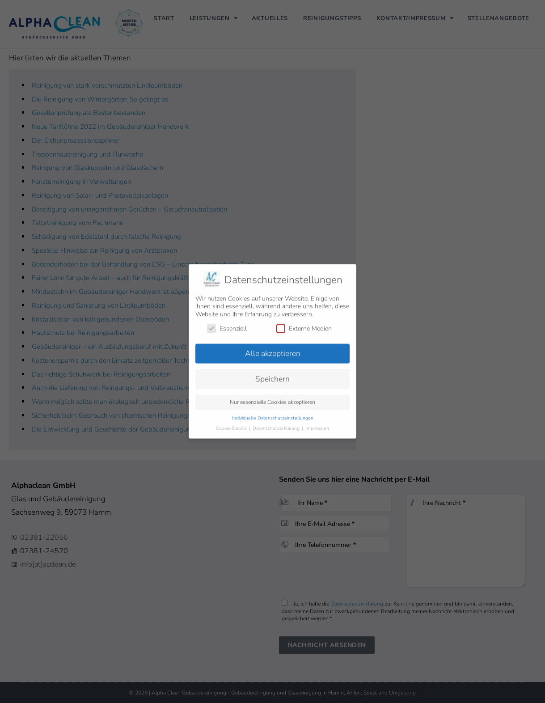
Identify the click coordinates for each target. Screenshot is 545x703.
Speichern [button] (272, 373)
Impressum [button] (317, 423)
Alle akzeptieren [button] (272, 348)
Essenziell (227, 323)
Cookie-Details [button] (232, 423)
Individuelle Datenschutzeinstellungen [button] (272, 413)
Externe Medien (304, 323)
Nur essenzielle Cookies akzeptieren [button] (272, 397)
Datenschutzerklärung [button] (277, 423)
